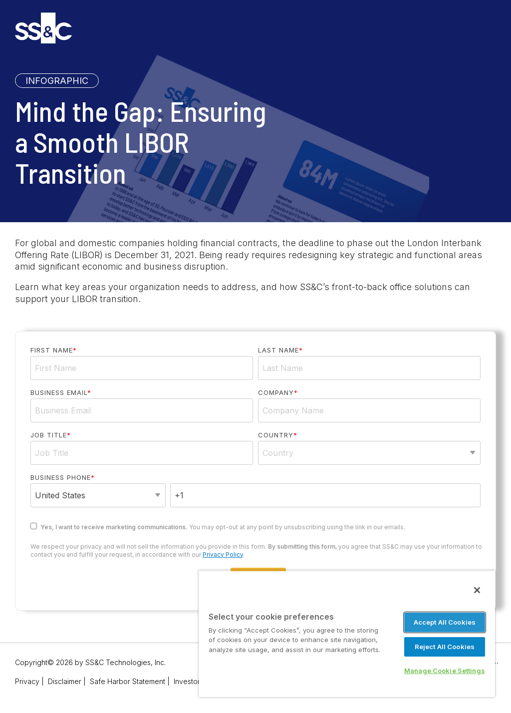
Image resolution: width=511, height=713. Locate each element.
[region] (347, 633)
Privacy (27, 681)
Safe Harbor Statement (127, 681)
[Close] (477, 590)
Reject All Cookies (445, 647)
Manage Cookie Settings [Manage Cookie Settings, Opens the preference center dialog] (444, 671)
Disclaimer (64, 681)
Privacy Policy (223, 554)
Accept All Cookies (445, 622)
